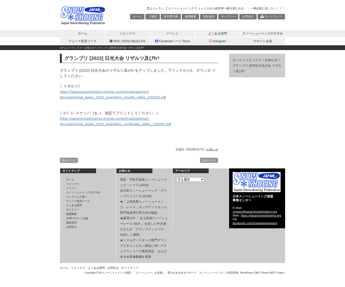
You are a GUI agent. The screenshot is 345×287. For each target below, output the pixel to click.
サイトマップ (271, 16)
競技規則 (208, 16)
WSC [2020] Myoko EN (127, 41)
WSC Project (276, 272)
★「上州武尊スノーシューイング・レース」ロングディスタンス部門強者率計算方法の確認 (143, 207)
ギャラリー (228, 16)
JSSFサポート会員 (77, 218)
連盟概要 (190, 16)
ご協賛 (152, 16)
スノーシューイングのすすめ (262, 33)
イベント (172, 33)
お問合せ (248, 16)
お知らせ (212, 149)
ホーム (137, 16)
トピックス (127, 33)
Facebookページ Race (172, 41)
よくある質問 (217, 33)
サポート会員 (262, 41)
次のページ (209, 160)
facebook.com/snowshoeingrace (255, 223)
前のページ (68, 160)
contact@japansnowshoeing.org (255, 211)
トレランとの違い (76, 196)
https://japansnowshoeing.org (261, 215)
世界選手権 (171, 16)
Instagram (217, 41)
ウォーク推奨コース (83, 41)
